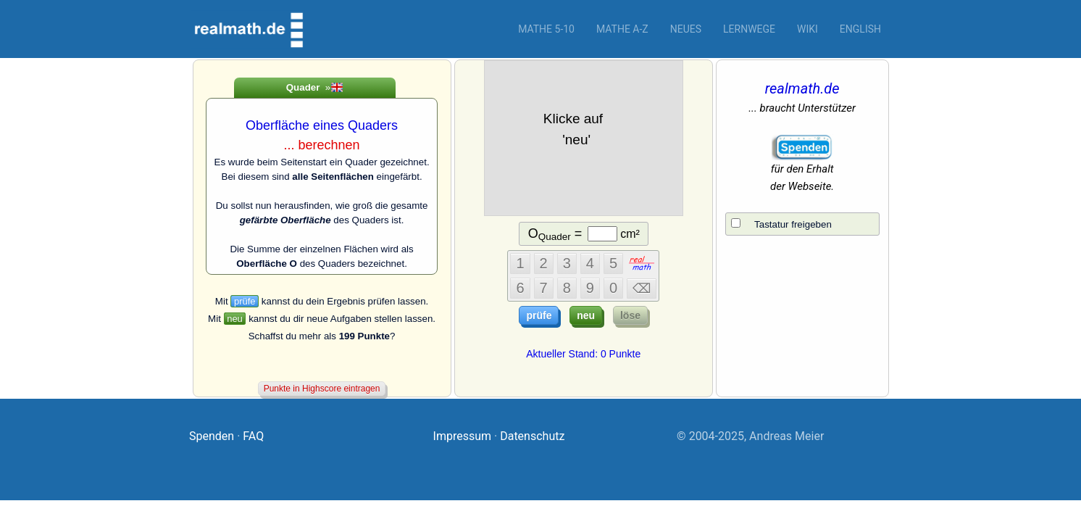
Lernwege (749, 29)
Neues (685, 29)
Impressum (462, 436)
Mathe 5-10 (546, 29)
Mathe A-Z (622, 29)
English (860, 29)
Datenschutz (532, 436)
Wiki (807, 29)
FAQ (253, 436)
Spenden (211, 436)
